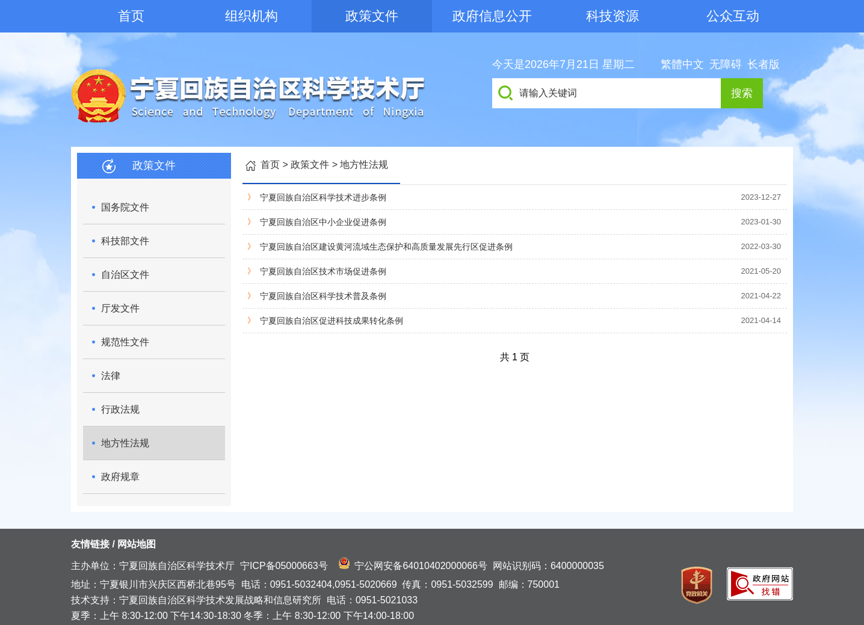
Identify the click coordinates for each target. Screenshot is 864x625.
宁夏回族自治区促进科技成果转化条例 (331, 320)
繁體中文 (682, 64)
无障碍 (725, 64)
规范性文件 (125, 342)
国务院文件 (125, 207)
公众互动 (732, 15)
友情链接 (90, 544)
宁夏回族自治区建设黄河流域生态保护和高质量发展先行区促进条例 (386, 246)
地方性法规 (125, 443)
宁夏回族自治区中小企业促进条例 (323, 222)
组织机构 (251, 15)
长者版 (763, 64)
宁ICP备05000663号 (284, 566)
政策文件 (371, 15)
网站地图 (136, 544)
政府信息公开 (492, 15)
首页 (131, 15)
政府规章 (120, 477)
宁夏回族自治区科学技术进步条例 (323, 197)
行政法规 (120, 409)
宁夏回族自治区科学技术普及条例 (323, 296)
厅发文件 (120, 308)
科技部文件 (125, 241)
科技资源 (612, 15)
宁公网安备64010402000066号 (420, 566)
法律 (110, 376)
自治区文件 (125, 274)
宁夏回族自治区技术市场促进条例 (323, 271)
